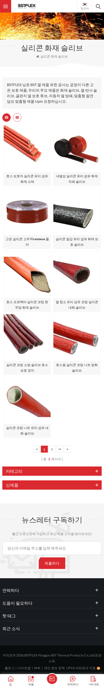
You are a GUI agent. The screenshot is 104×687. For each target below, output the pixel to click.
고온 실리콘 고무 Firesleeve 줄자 (27, 241)
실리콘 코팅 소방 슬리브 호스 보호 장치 (27, 367)
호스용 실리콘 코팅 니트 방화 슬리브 (77, 367)
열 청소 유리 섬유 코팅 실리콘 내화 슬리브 (77, 304)
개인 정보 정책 (54, 668)
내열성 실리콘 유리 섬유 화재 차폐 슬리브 (77, 178)
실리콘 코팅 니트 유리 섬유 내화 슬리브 (27, 430)
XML (37, 668)
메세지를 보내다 (52, 679)
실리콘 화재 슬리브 (52, 56)
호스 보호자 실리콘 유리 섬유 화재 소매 (27, 178)
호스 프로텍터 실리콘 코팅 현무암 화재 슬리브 (27, 304)
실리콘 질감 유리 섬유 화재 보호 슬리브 (77, 241)
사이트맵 (24, 668)
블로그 (9, 668)
